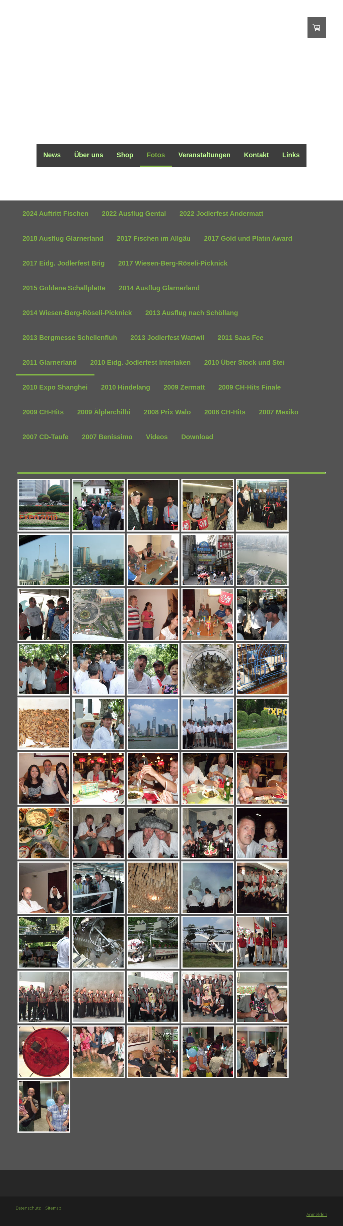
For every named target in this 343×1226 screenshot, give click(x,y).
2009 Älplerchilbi (103, 412)
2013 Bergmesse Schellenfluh (69, 337)
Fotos (156, 155)
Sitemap (53, 1208)
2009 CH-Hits (43, 412)
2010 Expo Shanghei (55, 387)
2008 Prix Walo (167, 412)
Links (291, 155)
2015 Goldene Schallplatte (64, 288)
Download (197, 437)
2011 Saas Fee (241, 337)
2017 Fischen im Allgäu (154, 238)
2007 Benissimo (107, 437)
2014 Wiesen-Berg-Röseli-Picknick (77, 312)
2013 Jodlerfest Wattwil (167, 337)
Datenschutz (28, 1208)
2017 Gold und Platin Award (248, 238)
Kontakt (256, 155)
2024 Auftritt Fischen (55, 213)
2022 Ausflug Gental (134, 213)
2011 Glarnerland (49, 362)
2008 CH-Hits (225, 412)
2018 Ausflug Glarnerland (63, 238)
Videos (157, 437)
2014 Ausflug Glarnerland (159, 288)
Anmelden (316, 1214)
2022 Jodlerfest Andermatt (221, 213)
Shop (125, 155)
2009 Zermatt (184, 387)
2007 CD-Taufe (45, 437)
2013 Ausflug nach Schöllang (191, 312)
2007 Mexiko (278, 412)
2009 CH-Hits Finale (249, 387)
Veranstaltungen (205, 155)
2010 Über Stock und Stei (244, 362)
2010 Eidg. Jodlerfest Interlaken (140, 362)
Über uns (88, 155)
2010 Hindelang (125, 387)
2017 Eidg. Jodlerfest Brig (63, 263)
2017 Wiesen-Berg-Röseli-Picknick (173, 263)
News (52, 155)
